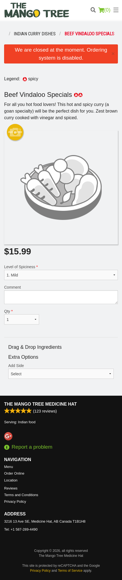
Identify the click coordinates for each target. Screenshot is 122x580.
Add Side (61, 371)
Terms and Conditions (21, 495)
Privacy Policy (15, 501)
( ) (104, 10)
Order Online (14, 473)
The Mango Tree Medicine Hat (40, 404)
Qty (21, 316)
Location (10, 480)
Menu (8, 467)
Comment (61, 294)
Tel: (20, 529)
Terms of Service (70, 571)
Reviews (10, 488)
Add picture (15, 132)
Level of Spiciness (61, 272)
